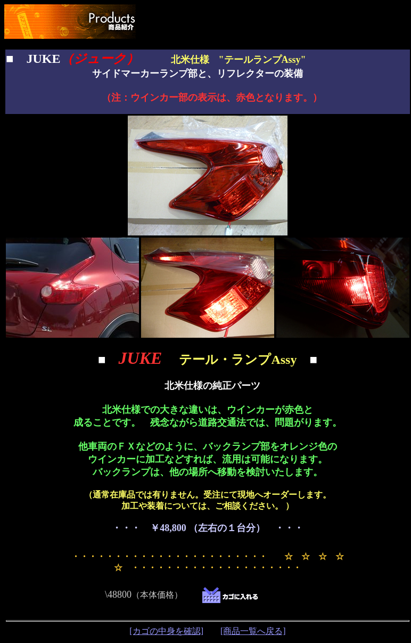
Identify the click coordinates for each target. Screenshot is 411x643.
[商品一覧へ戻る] (253, 631)
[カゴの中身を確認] (166, 631)
